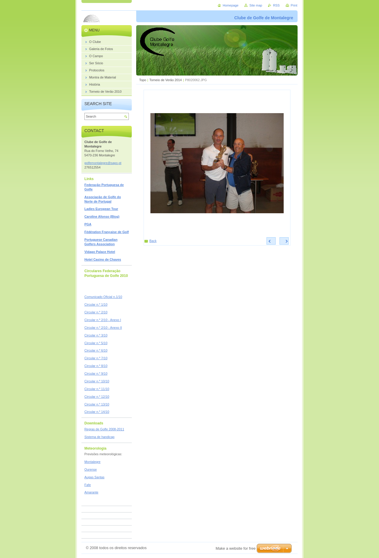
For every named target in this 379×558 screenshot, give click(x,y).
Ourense (90, 469)
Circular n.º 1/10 (95, 304)
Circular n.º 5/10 (95, 343)
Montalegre (92, 462)
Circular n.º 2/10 (95, 312)
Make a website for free (236, 548)
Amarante (91, 492)
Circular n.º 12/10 (96, 396)
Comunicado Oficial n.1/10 (103, 297)
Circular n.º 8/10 (95, 366)
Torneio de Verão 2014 (165, 80)
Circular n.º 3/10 (95, 335)
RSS (276, 5)
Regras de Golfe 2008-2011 (104, 429)
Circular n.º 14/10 (96, 411)
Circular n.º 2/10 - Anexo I (102, 320)
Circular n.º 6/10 (95, 350)
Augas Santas (94, 477)
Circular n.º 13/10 (96, 404)
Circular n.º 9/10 (95, 373)
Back (153, 241)
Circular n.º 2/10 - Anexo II (103, 327)
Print (294, 5)
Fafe (87, 485)
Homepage (230, 5)
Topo (142, 80)
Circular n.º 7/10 (95, 358)
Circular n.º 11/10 (96, 389)
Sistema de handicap (99, 437)
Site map (255, 5)
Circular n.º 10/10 (96, 381)
